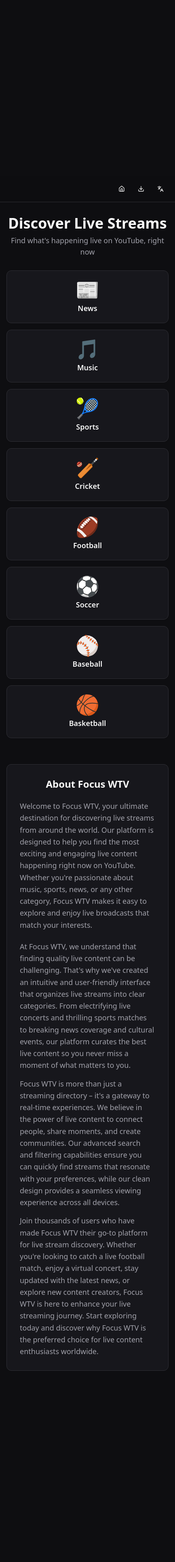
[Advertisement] (87, 88)
